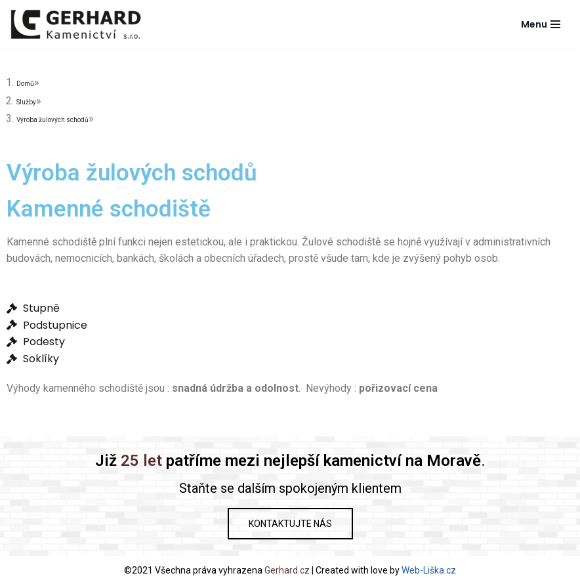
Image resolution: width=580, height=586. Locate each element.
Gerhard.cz (287, 570)
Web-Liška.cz (429, 570)
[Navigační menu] (540, 24)
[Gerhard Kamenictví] (75, 24)
